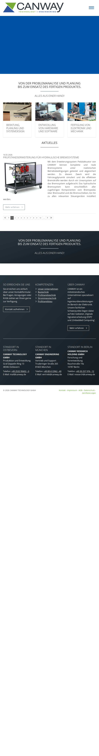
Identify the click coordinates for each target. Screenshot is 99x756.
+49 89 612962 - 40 (52, 371)
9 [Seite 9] (36, 218)
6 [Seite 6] (27, 218)
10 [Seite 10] (40, 218)
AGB (80, 390)
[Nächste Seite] (47, 218)
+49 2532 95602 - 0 (20, 371)
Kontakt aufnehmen (14, 309)
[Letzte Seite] (51, 218)
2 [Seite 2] (15, 218)
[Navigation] (91, 7)
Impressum (72, 390)
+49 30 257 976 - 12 (85, 371)
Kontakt (62, 390)
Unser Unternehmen (48, 289)
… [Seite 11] (44, 218)
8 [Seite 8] (33, 218)
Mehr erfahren (12, 207)
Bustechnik (43, 292)
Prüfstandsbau (45, 301)
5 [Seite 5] (24, 218)
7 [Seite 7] (30, 218)
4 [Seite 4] (21, 218)
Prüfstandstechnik (47, 295)
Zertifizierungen (89, 393)
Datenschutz (89, 390)
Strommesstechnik (47, 298)
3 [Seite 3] (18, 218)
